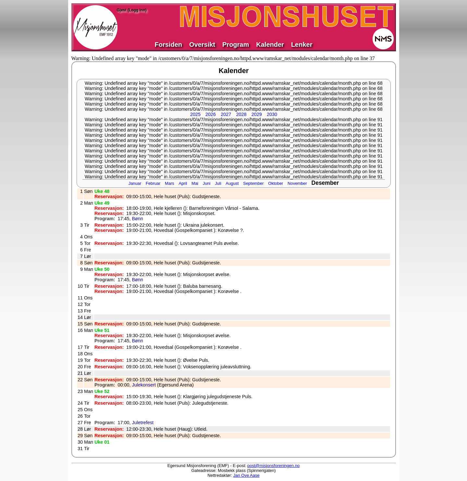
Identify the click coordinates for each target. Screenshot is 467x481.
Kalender (270, 44)
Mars (169, 183)
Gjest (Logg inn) (132, 10)
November (297, 183)
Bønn (137, 218)
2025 (195, 114)
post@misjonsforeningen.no (273, 465)
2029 (257, 114)
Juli (218, 183)
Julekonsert (144, 384)
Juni (207, 183)
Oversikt (202, 44)
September (253, 183)
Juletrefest (143, 422)
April (183, 183)
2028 (241, 114)
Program (235, 44)
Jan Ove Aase (246, 475)
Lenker (302, 44)
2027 (226, 114)
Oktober (275, 183)
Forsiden (168, 44)
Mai (194, 183)
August (232, 183)
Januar (135, 183)
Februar (153, 183)
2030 (272, 114)
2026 (210, 114)
